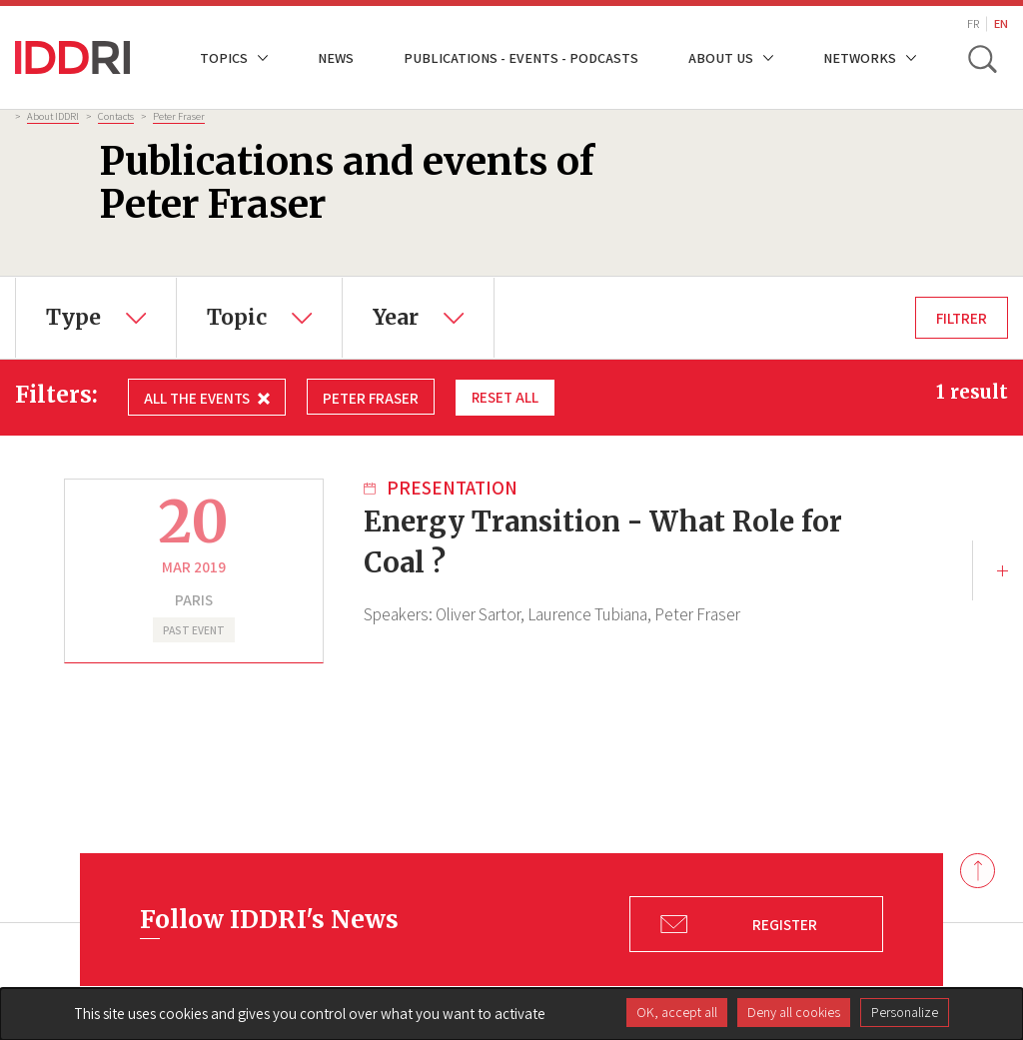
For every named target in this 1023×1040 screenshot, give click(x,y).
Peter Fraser (179, 116)
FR (973, 23)
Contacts (116, 116)
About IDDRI (53, 116)
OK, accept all (676, 1012)
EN (1001, 23)
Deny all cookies (793, 1012)
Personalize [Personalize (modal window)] (904, 1012)
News (336, 57)
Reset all (505, 397)
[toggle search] (981, 58)
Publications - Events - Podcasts (521, 57)
